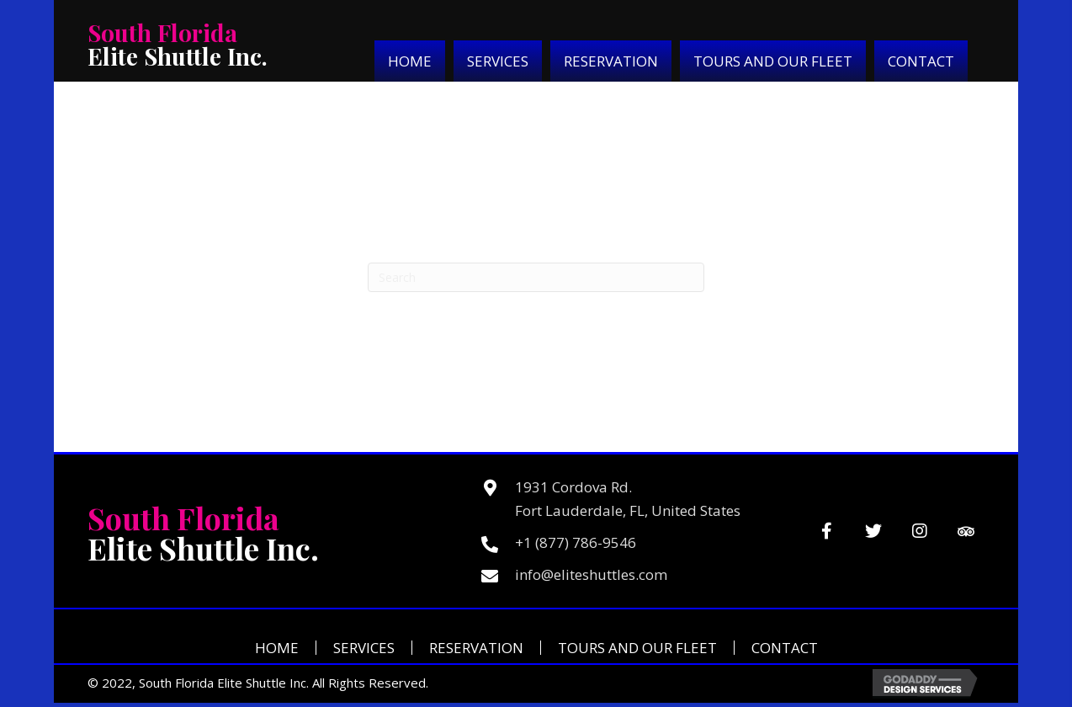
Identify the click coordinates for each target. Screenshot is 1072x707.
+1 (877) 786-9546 (575, 542)
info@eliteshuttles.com (591, 574)
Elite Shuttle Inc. (178, 44)
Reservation (476, 648)
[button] (827, 531)
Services (364, 648)
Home (277, 648)
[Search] (536, 277)
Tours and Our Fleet (637, 648)
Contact (784, 648)
